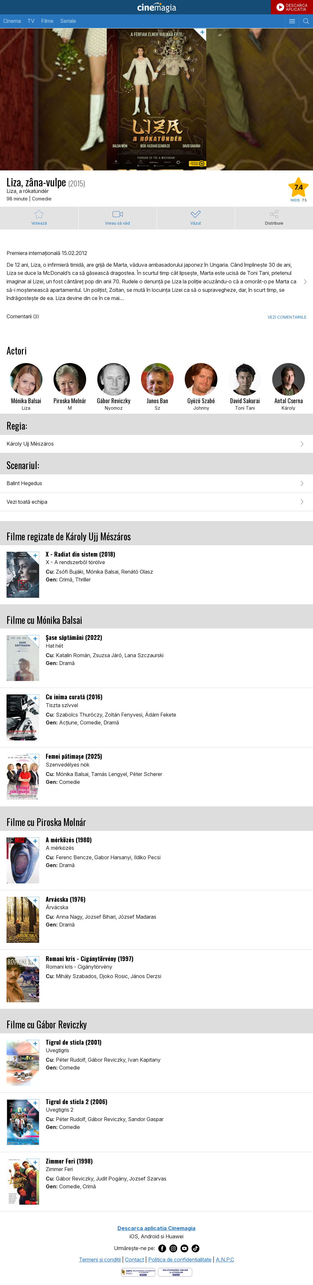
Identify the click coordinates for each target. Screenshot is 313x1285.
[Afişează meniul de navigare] (292, 21)
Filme (47, 21)
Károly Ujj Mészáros (30, 443)
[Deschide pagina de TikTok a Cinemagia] (195, 1248)
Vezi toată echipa (27, 502)
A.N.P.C (225, 1259)
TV (31, 21)
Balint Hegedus (24, 483)
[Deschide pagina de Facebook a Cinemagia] (162, 1248)
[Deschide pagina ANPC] (138, 1271)
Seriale (68, 21)
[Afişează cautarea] (306, 21)
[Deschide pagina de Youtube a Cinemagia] (184, 1248)
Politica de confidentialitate (179, 1259)
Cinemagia (156, 7)
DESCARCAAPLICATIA (296, 7)
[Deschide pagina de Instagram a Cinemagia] (173, 1248)
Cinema (12, 21)
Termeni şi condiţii (100, 1259)
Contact (134, 1259)
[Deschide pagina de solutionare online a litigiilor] (175, 1271)
